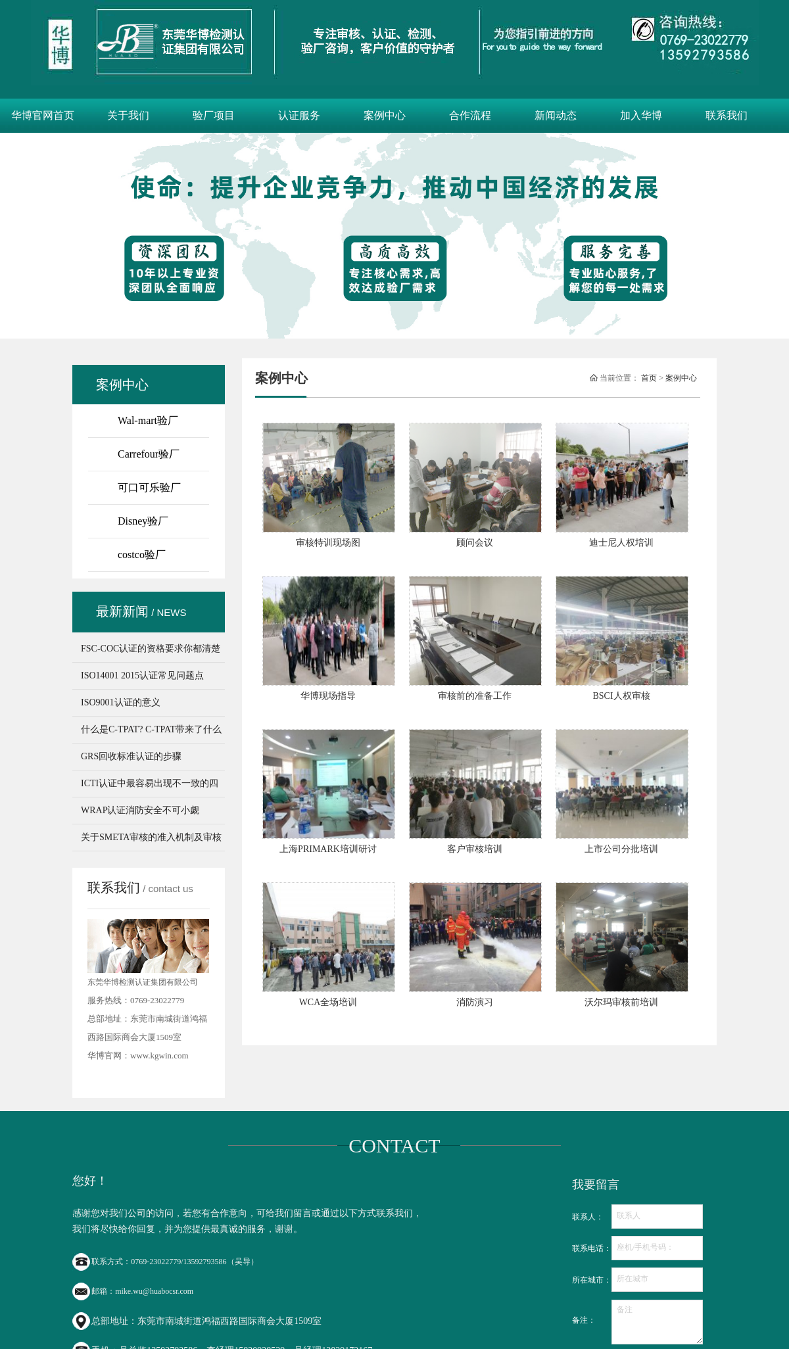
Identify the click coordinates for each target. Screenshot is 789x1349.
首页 (649, 378)
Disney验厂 (143, 521)
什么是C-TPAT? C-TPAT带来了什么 (151, 729)
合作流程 (470, 115)
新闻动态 (556, 115)
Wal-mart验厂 (148, 420)
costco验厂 (142, 554)
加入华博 (641, 115)
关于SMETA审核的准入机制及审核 (151, 837)
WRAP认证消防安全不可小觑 (140, 810)
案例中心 (385, 115)
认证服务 (299, 115)
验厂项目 (214, 115)
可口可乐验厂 (149, 487)
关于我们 (128, 115)
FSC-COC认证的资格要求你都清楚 (150, 648)
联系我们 (726, 115)
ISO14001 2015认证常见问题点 (142, 675)
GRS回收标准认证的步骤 (131, 756)
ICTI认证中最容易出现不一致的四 (149, 783)
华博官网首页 (42, 115)
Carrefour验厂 (148, 454)
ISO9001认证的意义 (120, 702)
